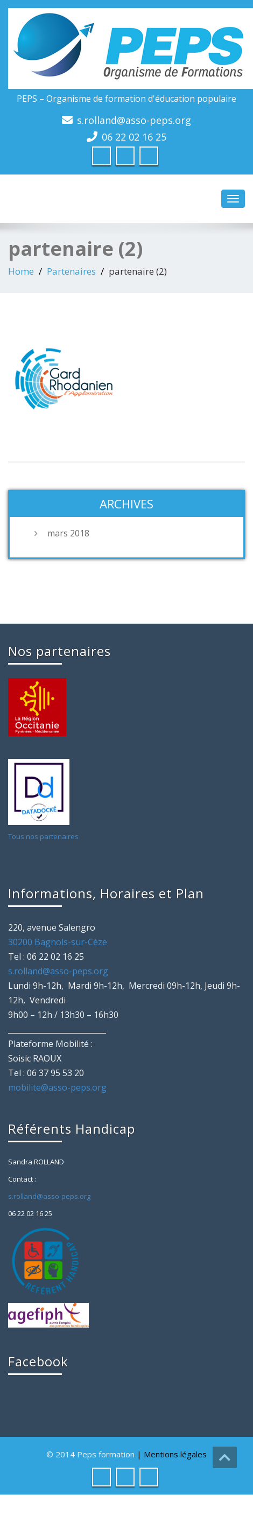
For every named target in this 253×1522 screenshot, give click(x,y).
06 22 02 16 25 (134, 136)
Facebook (38, 1361)
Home (21, 271)
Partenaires (71, 271)
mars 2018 (68, 533)
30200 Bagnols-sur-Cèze (57, 942)
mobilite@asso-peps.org (57, 1087)
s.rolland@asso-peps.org (134, 120)
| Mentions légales (172, 1454)
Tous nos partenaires (43, 836)
